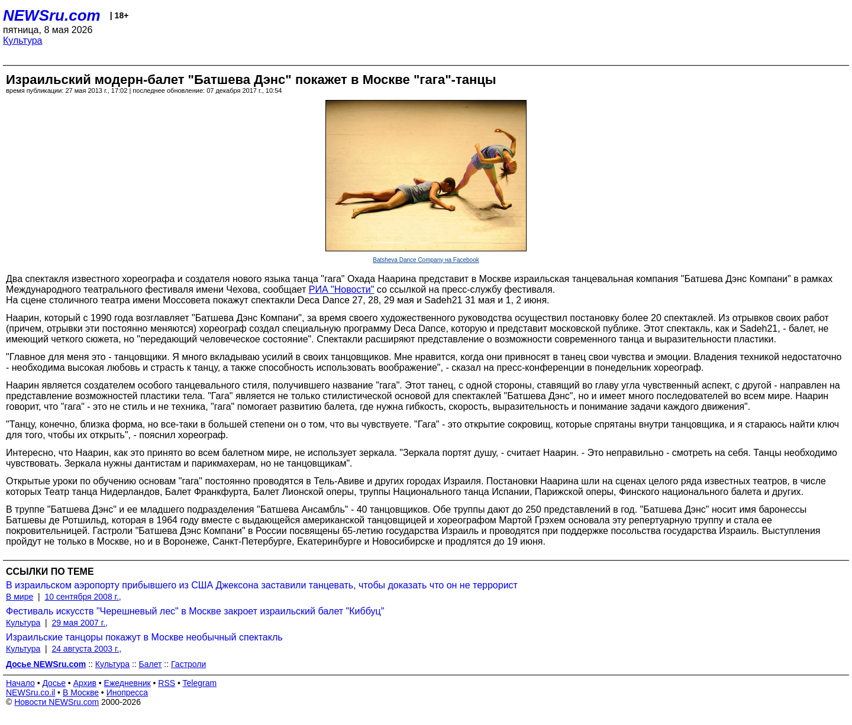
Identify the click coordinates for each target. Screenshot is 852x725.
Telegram (200, 683)
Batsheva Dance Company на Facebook (426, 260)
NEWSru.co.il (30, 692)
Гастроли (188, 664)
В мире (19, 596)
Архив (84, 683)
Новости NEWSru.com (56, 702)
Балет (150, 664)
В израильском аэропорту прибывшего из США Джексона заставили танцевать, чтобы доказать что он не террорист (262, 585)
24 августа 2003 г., (86, 648)
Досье (54, 683)
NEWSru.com (52, 15)
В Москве (81, 692)
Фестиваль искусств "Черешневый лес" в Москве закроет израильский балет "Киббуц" (195, 611)
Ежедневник (127, 683)
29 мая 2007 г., (79, 622)
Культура (23, 40)
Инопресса (127, 692)
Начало (20, 683)
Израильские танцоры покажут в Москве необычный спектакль (144, 637)
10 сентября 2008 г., (82, 596)
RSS (166, 683)
